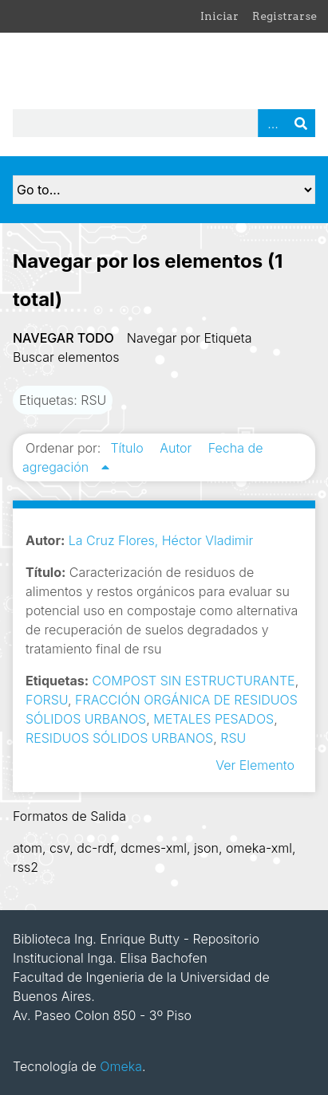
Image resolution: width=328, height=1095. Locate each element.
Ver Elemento (254, 765)
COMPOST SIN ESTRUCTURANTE (194, 681)
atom (27, 848)
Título (128, 448)
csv (59, 848)
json (206, 848)
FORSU (47, 700)
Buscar (301, 123)
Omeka (121, 1066)
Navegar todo (63, 338)
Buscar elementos (66, 357)
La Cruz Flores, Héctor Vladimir (161, 540)
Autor (178, 448)
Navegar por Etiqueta (189, 338)
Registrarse (284, 16)
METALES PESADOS (213, 719)
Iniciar (219, 16)
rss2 (25, 867)
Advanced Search (272, 123)
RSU (233, 738)
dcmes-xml (154, 848)
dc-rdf (95, 848)
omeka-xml (259, 848)
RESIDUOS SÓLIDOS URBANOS (119, 738)
